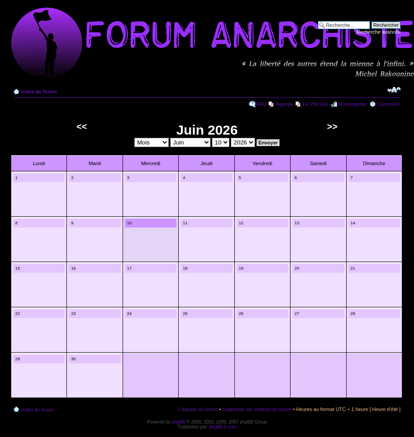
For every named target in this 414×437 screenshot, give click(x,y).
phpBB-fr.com (223, 426)
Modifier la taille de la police (394, 90)
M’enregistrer (352, 104)
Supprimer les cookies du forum (257, 409)
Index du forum (39, 91)
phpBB (178, 422)
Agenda (284, 104)
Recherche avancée (379, 32)
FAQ (261, 104)
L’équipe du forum (197, 409)
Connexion (389, 104)
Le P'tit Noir (316, 104)
